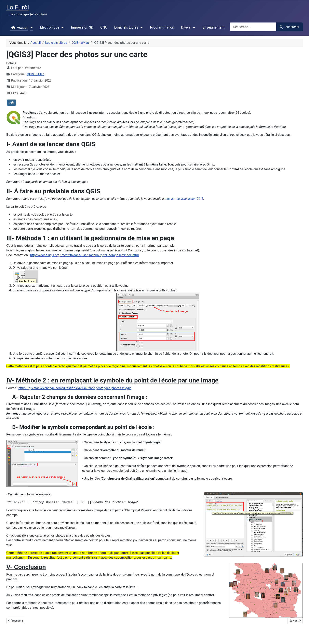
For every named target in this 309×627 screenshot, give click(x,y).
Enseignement (214, 27)
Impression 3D (82, 27)
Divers (186, 27)
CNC (103, 27)
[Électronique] (61, 27)
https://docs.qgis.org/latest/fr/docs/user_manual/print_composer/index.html (84, 255)
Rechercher (289, 27)
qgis (11, 102)
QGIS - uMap (36, 74)
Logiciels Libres (126, 27)
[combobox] (253, 26)
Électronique (49, 27)
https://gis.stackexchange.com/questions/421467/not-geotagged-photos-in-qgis (74, 388)
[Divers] (193, 27)
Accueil (19, 27)
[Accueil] (30, 27)
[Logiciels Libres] (140, 27)
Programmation (162, 27)
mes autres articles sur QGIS (184, 199)
